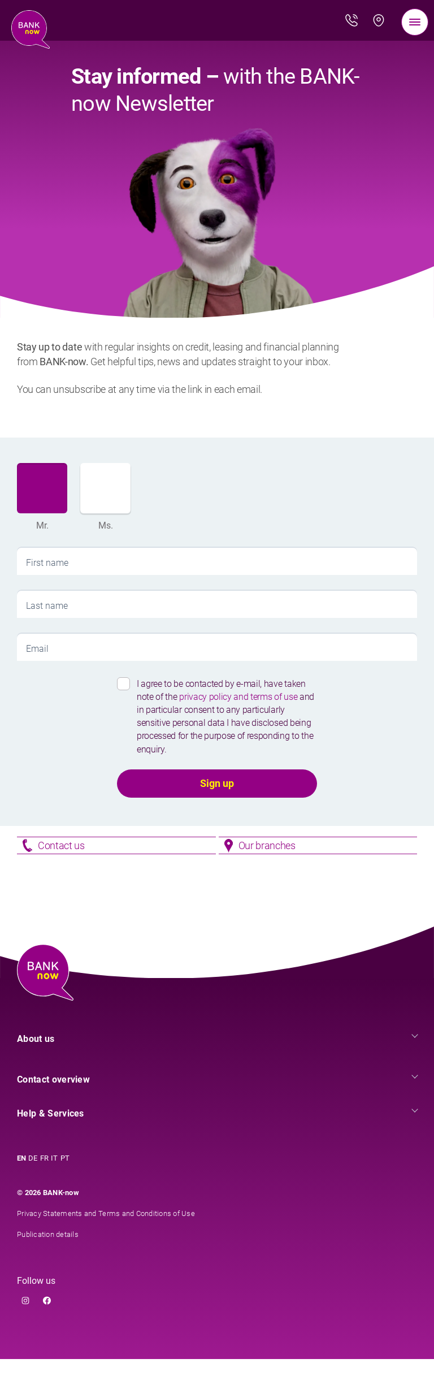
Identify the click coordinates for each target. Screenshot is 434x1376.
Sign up (217, 783)
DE (33, 1175)
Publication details (48, 1251)
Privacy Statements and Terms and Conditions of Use (106, 1230)
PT (65, 1175)
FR (44, 1175)
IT (54, 1175)
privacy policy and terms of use (239, 696)
